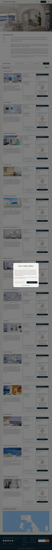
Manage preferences (26, 285)
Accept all (32, 282)
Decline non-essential (20, 282)
